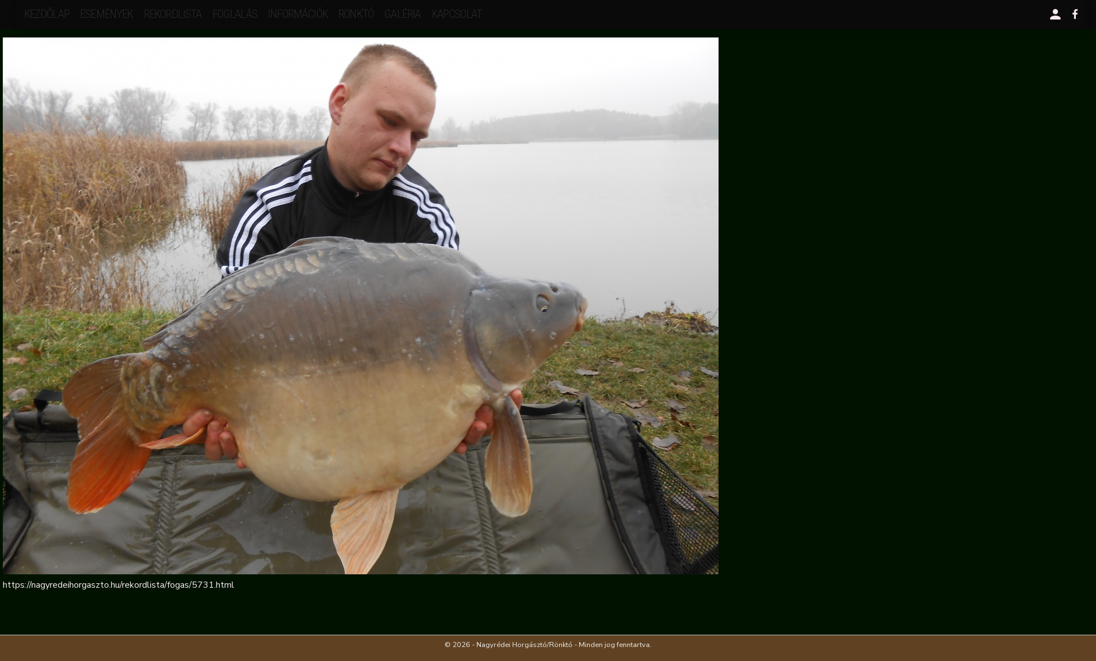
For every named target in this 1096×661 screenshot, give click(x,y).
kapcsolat (457, 14)
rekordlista (173, 14)
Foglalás (234, 14)
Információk (298, 14)
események (106, 14)
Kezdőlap (46, 14)
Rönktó (356, 14)
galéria (402, 14)
